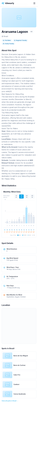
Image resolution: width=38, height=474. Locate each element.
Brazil (6, 36)
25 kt (32, 196)
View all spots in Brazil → (10, 401)
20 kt (27, 196)
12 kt (16, 196)
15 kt (21, 196)
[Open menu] (34, 3)
